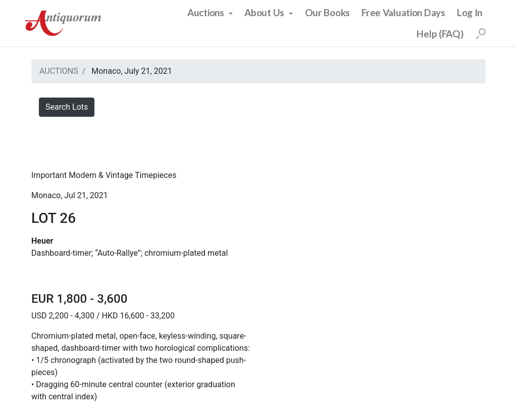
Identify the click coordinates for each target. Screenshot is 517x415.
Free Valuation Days (403, 12)
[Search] (481, 34)
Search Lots (66, 107)
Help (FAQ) (440, 33)
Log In (469, 12)
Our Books (327, 12)
